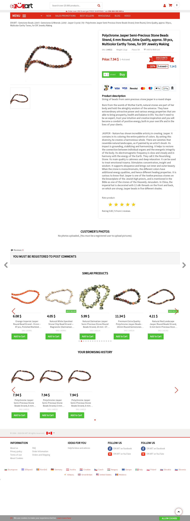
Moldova (120, 474)
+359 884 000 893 (114, 11)
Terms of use (16, 454)
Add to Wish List (152, 50)
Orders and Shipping (41, 454)
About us (14, 448)
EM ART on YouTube (119, 454)
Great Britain (85, 474)
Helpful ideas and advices (79, 448)
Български (10, 469)
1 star (110, 204)
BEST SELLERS (87, 15)
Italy (139, 469)
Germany (56, 469)
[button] (79, 341)
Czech (98, 469)
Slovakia (165, 469)
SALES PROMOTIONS (65, 15)
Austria (71, 469)
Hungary (112, 469)
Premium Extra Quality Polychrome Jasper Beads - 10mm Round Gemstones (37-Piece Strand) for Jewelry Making (129, 324)
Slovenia (180, 469)
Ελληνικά (27, 469)
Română (41, 469)
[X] (11, 518)
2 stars (116, 204)
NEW (48, 15)
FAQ (34, 448)
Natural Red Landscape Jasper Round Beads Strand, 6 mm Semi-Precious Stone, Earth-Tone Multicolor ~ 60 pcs (163, 324)
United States (103, 474)
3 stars (122, 204)
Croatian (85, 469)
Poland (151, 469)
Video (127, 15)
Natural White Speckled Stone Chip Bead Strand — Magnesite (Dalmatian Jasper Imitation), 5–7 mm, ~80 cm (61, 324)
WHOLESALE (104, 15)
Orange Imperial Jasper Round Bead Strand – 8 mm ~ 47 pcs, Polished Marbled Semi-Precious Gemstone (27, 324)
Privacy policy (16, 451)
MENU (19, 16)
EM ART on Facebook (120, 448)
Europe (127, 469)
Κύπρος (69, 474)
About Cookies (16, 458)
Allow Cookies (169, 518)
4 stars (128, 204)
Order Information (40, 451)
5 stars (133, 204)
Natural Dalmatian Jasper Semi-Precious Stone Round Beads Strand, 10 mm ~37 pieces (95, 324)
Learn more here (64, 518)
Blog (117, 15)
